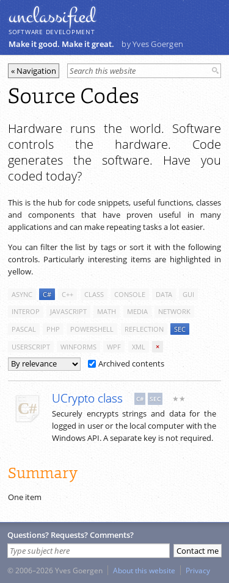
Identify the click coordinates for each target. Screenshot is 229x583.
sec (180, 329)
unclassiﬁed (52, 16)
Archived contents (126, 363)
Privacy (198, 570)
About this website (144, 570)
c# (47, 294)
